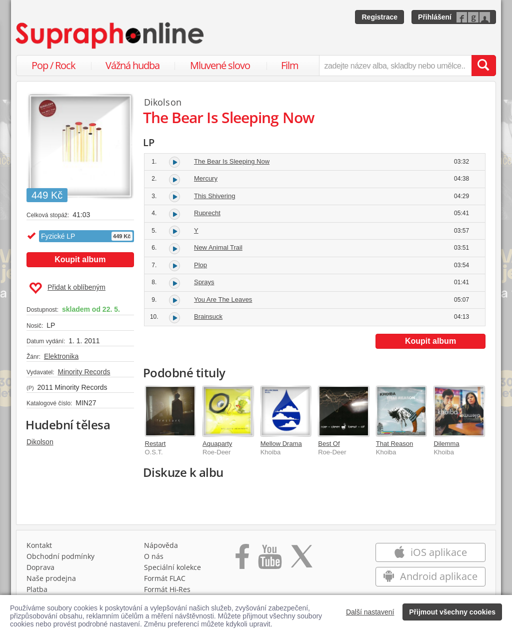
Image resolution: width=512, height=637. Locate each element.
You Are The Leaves (223, 299)
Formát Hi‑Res (167, 589)
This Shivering (214, 196)
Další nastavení (370, 612)
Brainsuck (208, 316)
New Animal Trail (218, 247)
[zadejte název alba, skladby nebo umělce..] (395, 65)
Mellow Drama (281, 443)
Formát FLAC (165, 578)
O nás (154, 556)
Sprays (204, 282)
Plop (200, 265)
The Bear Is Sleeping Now (232, 161)
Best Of (329, 443)
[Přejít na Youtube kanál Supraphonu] (269, 559)
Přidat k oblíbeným (67, 288)
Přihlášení (435, 17)
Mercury (206, 178)
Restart (155, 443)
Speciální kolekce (172, 567)
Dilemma (446, 443)
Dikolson (40, 442)
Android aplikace (430, 576)
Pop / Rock (54, 65)
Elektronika (61, 356)
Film (289, 65)
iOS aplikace (430, 552)
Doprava (40, 567)
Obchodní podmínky (60, 556)
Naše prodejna (51, 578)
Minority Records (84, 372)
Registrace (380, 17)
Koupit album (80, 259)
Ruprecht (207, 213)
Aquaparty (217, 443)
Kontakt (39, 545)
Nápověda (161, 545)
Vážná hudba (133, 65)
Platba (37, 589)
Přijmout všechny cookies (452, 612)
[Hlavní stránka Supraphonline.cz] (110, 36)
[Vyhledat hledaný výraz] (483, 65)
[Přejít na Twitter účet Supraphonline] (301, 559)
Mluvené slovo (220, 65)
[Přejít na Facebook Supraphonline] (242, 559)
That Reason (394, 443)
